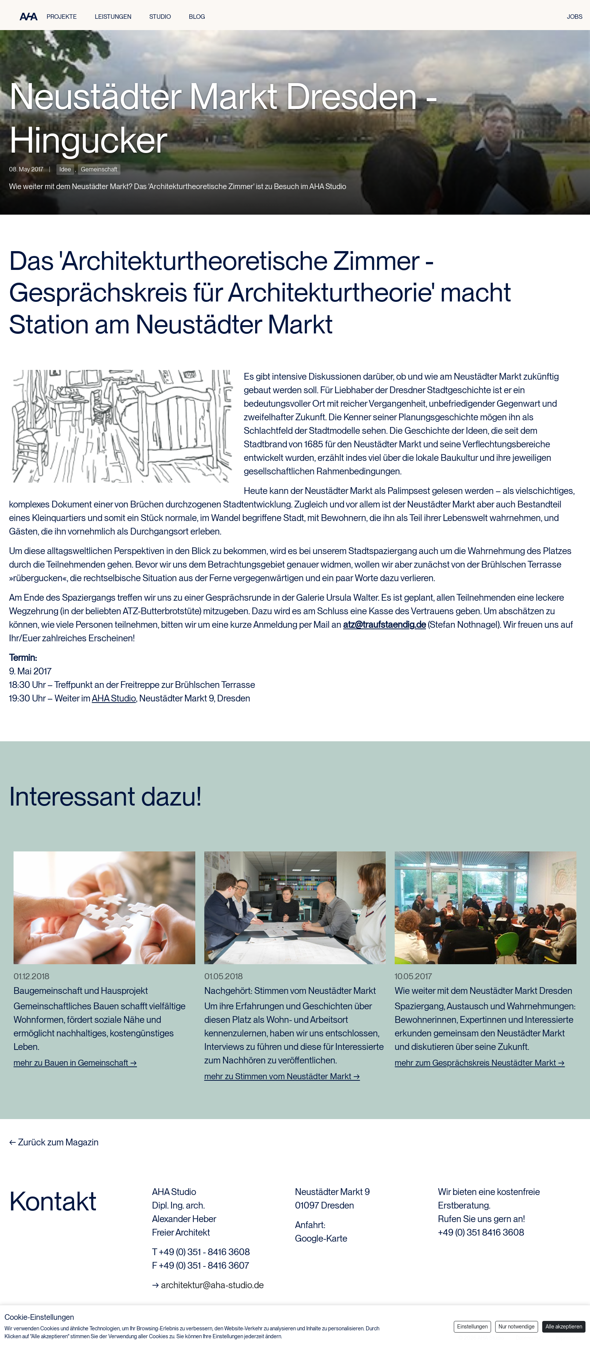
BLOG (197, 16)
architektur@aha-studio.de (212, 1285)
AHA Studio (114, 698)
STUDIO (160, 16)
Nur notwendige (517, 1327)
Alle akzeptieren (564, 1327)
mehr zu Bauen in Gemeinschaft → (75, 1063)
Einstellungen (472, 1327)
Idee (65, 169)
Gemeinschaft (99, 169)
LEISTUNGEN (113, 16)
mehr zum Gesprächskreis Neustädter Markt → (480, 1063)
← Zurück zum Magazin (54, 1142)
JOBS (574, 16)
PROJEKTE (62, 16)
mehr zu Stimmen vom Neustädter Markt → (282, 1076)
